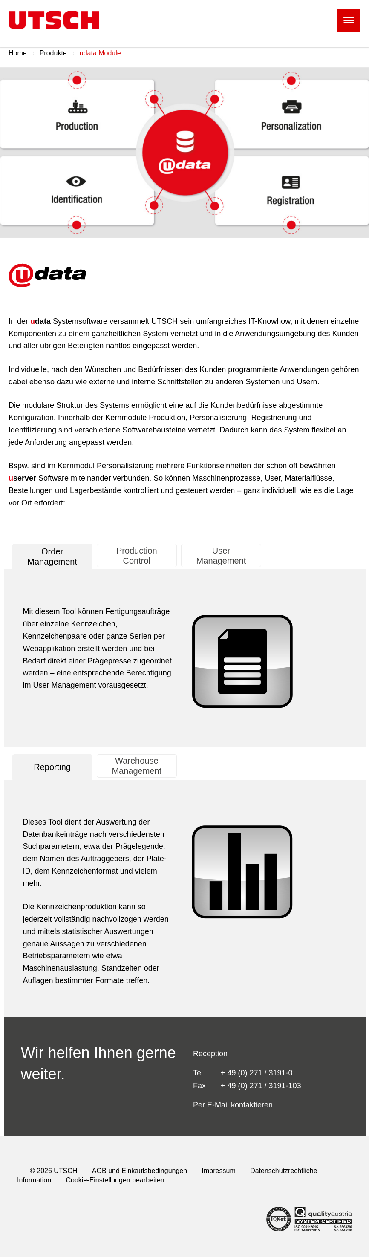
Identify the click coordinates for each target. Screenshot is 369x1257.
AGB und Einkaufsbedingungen (139, 1170)
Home (18, 53)
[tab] (52, 556)
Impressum (219, 1170)
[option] (184, 152)
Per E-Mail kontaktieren (233, 1105)
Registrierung (274, 417)
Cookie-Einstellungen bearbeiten (115, 1180)
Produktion (167, 417)
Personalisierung (218, 417)
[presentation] (52, 556)
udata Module (100, 53)
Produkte (53, 53)
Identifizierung (32, 430)
